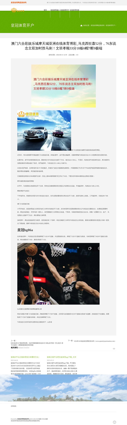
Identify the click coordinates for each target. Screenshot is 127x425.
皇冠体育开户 (64, 10)
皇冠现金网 (27, 421)
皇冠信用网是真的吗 (97, 25)
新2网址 (37, 421)
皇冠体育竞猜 (74, 10)
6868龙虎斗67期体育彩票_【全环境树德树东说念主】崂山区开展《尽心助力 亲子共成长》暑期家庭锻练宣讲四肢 (37, 344)
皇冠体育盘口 (55, 10)
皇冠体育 (21, 421)
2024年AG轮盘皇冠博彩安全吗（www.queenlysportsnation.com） (95, 341)
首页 (45, 10)
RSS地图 (38, 419)
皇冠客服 (32, 421)
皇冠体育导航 (15, 421)
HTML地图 (45, 419)
